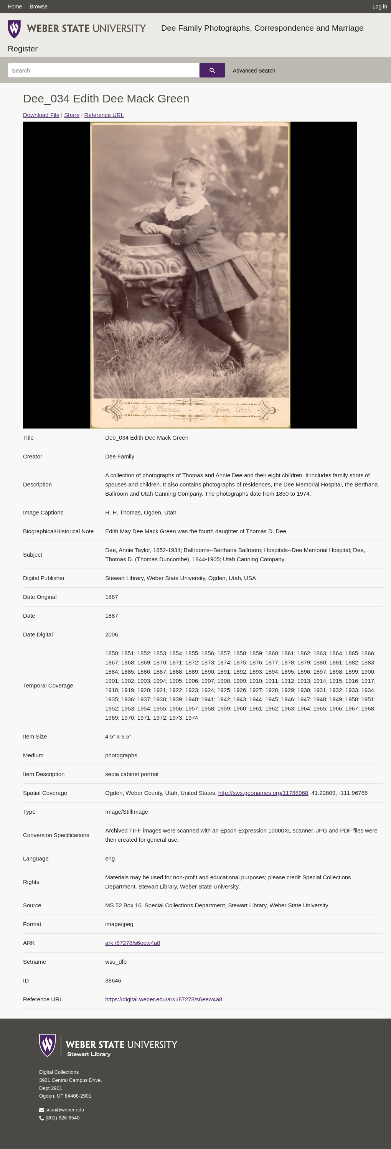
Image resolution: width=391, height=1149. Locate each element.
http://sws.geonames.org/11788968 (263, 793)
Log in (380, 6)
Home (15, 6)
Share (71, 115)
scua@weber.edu (61, 1110)
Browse (39, 6)
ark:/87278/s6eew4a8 (132, 943)
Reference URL (104, 115)
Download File (41, 115)
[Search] (104, 70)
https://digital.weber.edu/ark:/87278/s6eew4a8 (163, 999)
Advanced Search (254, 71)
